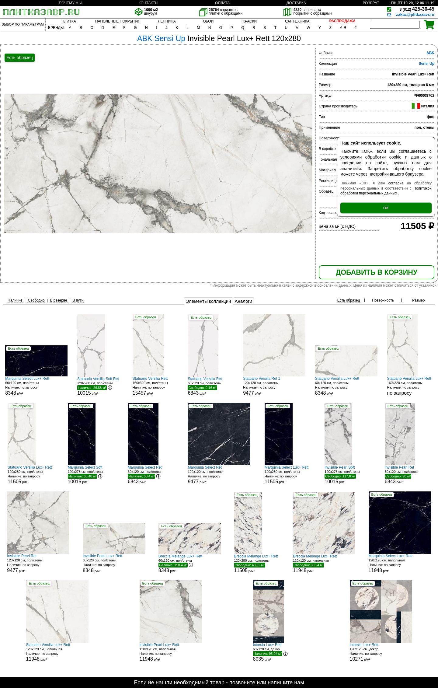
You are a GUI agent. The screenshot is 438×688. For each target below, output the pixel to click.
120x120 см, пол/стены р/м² (274, 386)
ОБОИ (208, 21)
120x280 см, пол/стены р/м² (100, 386)
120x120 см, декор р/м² (381, 652)
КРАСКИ (250, 21)
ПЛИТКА (68, 21)
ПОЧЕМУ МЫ (70, 3)
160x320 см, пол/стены (410, 386)
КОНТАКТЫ (148, 3)
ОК (386, 208)
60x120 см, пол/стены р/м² (36, 386)
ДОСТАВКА (296, 3)
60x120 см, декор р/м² (276, 652)
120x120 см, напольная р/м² (324, 563)
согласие (396, 183)
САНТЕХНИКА (297, 21)
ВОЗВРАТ (371, 3)
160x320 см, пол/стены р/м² (155, 386)
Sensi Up (426, 63)
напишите (280, 682)
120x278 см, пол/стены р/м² (90, 474)
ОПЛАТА (222, 3)
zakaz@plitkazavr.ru (415, 14)
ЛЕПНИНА (167, 21)
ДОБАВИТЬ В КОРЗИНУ (376, 272)
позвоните (242, 682)
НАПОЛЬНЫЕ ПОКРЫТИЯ (118, 21)
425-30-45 (417, 9)
